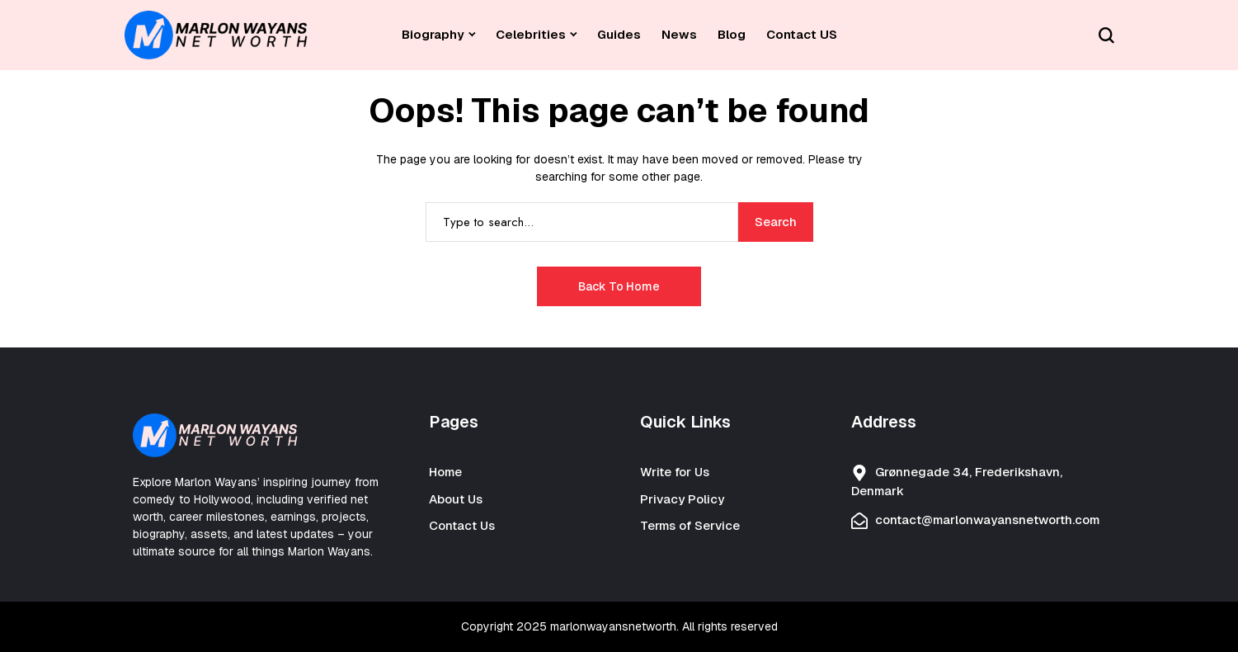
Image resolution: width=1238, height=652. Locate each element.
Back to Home (619, 286)
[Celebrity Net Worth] (216, 35)
